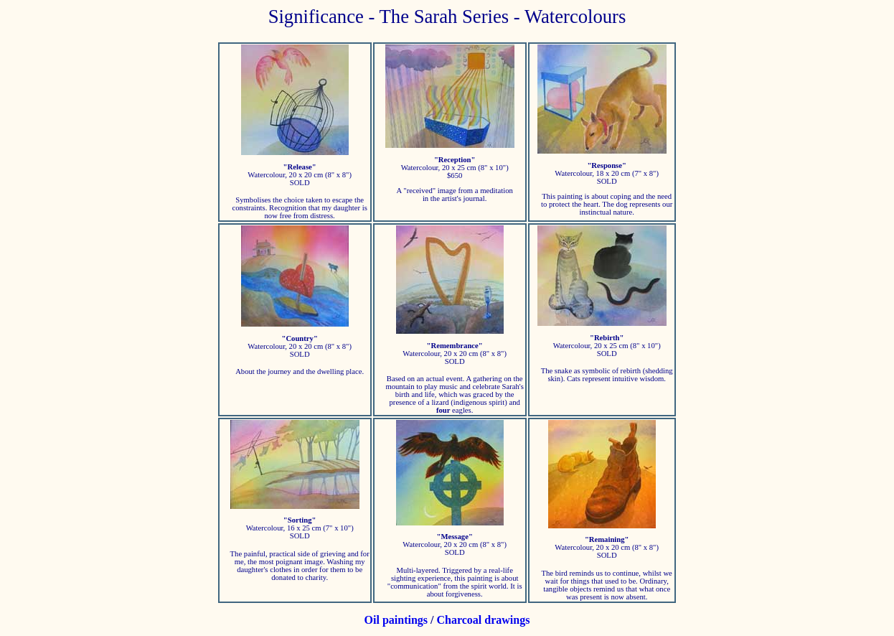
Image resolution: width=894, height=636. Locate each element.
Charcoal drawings (483, 620)
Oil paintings (396, 620)
